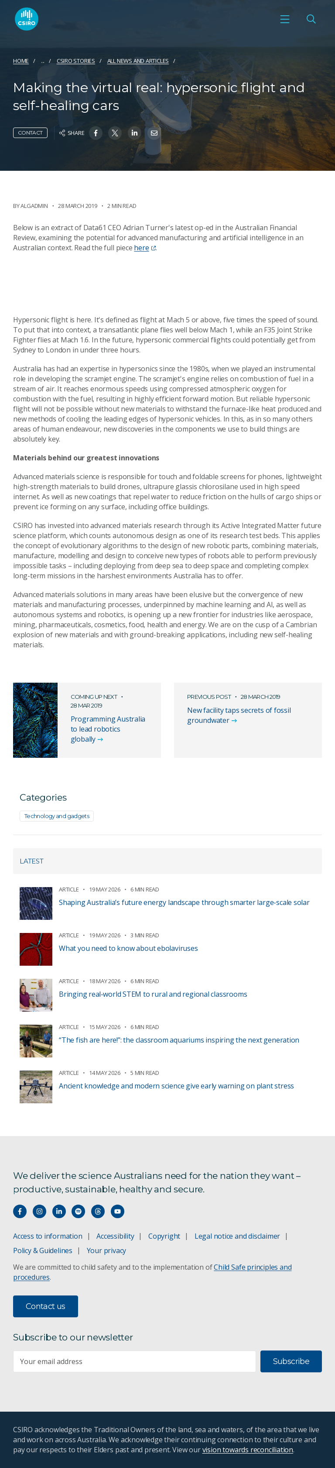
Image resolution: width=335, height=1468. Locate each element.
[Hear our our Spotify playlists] (78, 1211)
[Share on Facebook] (96, 133)
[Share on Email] (154, 133)
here (144, 247)
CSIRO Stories (76, 61)
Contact (30, 132)
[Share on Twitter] (115, 133)
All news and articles (138, 61)
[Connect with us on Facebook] (20, 1211)
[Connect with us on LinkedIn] (59, 1211)
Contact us (45, 1306)
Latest (32, 861)
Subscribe (291, 1361)
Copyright (164, 1236)
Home (21, 61)
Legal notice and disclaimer (237, 1236)
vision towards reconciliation (248, 1449)
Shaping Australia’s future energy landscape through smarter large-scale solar (184, 902)
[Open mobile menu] (285, 20)
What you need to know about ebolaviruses (128, 948)
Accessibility (115, 1236)
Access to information (47, 1236)
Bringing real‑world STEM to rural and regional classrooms (153, 994)
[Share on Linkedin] (134, 133)
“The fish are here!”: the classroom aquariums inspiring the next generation (179, 1040)
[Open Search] (311, 20)
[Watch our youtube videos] (117, 1211)
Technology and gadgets (56, 815)
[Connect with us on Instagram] (39, 1211)
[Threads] (98, 1211)
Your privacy (106, 1250)
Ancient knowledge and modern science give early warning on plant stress (176, 1086)
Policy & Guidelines (42, 1250)
